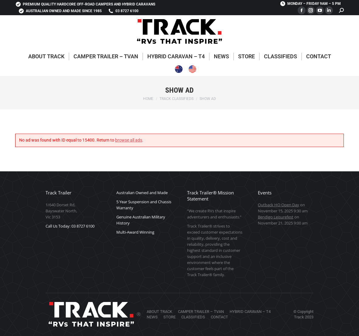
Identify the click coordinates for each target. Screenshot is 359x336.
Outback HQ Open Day (278, 204)
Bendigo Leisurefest (275, 217)
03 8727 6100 (123, 11)
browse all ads (128, 140)
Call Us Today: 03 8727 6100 (70, 226)
